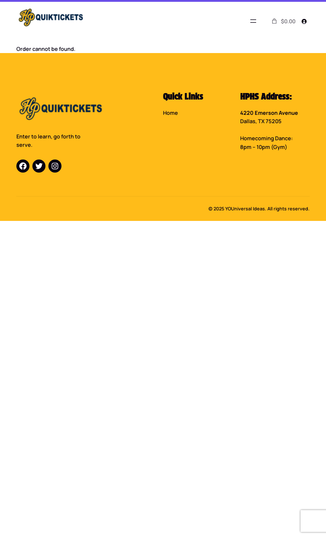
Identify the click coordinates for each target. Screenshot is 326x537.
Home (170, 112)
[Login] (304, 21)
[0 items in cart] (283, 21)
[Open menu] (253, 21)
